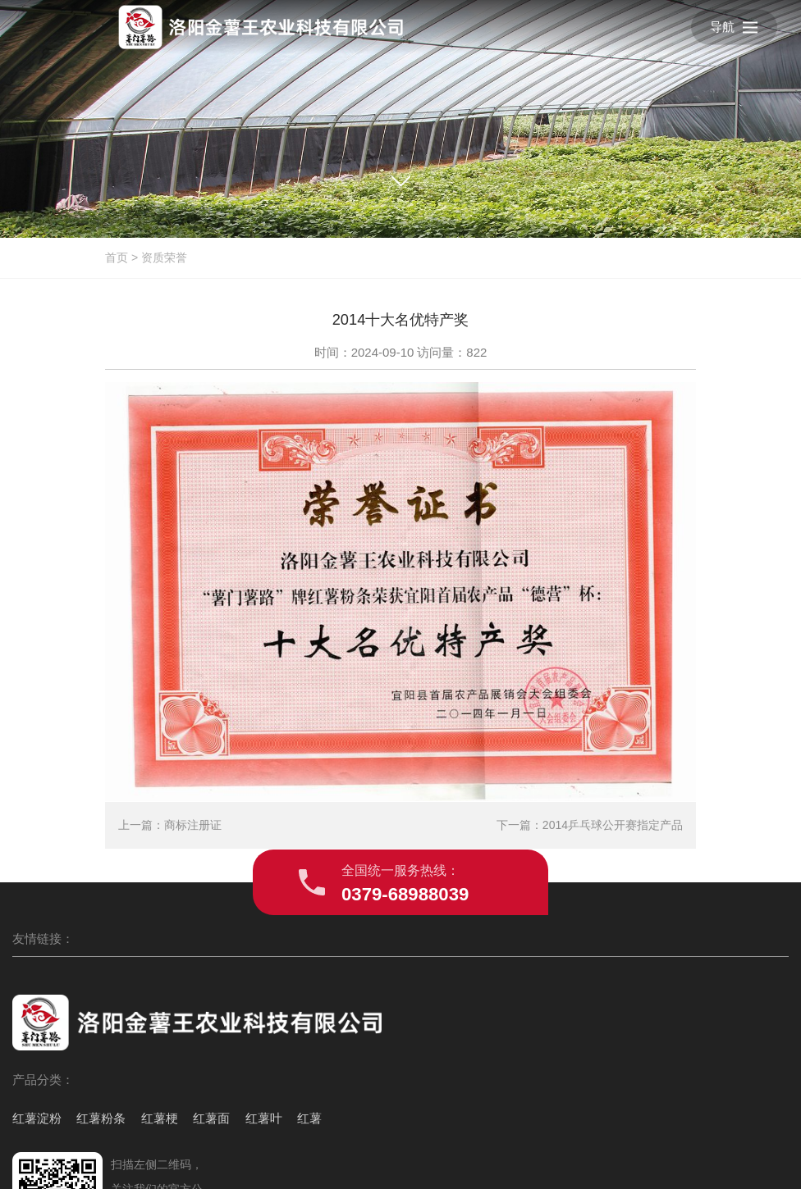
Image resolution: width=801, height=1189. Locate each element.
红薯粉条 (91, 1071)
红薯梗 (139, 1071)
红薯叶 (224, 1071)
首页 (116, 257)
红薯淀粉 (37, 1071)
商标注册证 (193, 844)
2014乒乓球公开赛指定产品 (612, 844)
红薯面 (181, 1071)
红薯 (24, 1106)
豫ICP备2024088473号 (538, 1158)
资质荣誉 (164, 257)
